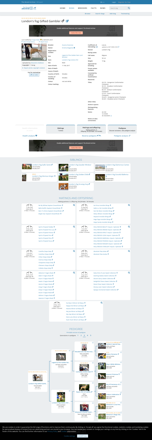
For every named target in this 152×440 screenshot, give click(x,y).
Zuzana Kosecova (67, 38)
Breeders (82, 8)
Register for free (124, 2)
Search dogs (100, 14)
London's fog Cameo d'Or (70, 53)
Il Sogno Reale (36, 33)
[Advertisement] (69, 27)
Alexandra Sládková (37, 56)
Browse (87, 14)
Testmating (125, 14)
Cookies (64, 431)
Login (114, 2)
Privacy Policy (52, 431)
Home (62, 8)
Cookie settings (69, 436)
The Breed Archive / (29, 2)
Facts (94, 8)
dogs (71, 8)
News (102, 8)
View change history (28, 35)
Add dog (113, 14)
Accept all (82, 436)
